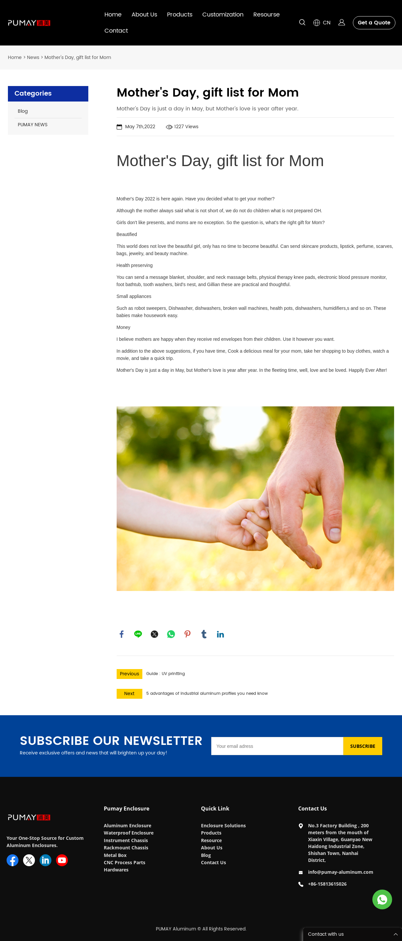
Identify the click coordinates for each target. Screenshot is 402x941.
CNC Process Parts (125, 862)
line (138, 634)
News (33, 57)
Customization (223, 14)
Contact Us (213, 862)
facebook (122, 634)
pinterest (187, 634)
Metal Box (116, 855)
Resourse (266, 14)
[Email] (277, 746)
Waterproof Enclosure (129, 833)
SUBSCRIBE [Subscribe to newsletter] (362, 746)
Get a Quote (374, 22)
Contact (116, 31)
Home (113, 14)
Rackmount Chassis (127, 847)
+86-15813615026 (327, 884)
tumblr (204, 634)
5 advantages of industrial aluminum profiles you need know (207, 694)
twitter (154, 634)
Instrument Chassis (126, 840)
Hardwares (116, 870)
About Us (144, 14)
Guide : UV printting (165, 674)
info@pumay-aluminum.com (340, 872)
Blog (206, 855)
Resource (211, 840)
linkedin (220, 634)
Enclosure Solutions (224, 825)
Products (179, 14)
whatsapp (171, 634)
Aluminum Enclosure (127, 825)
